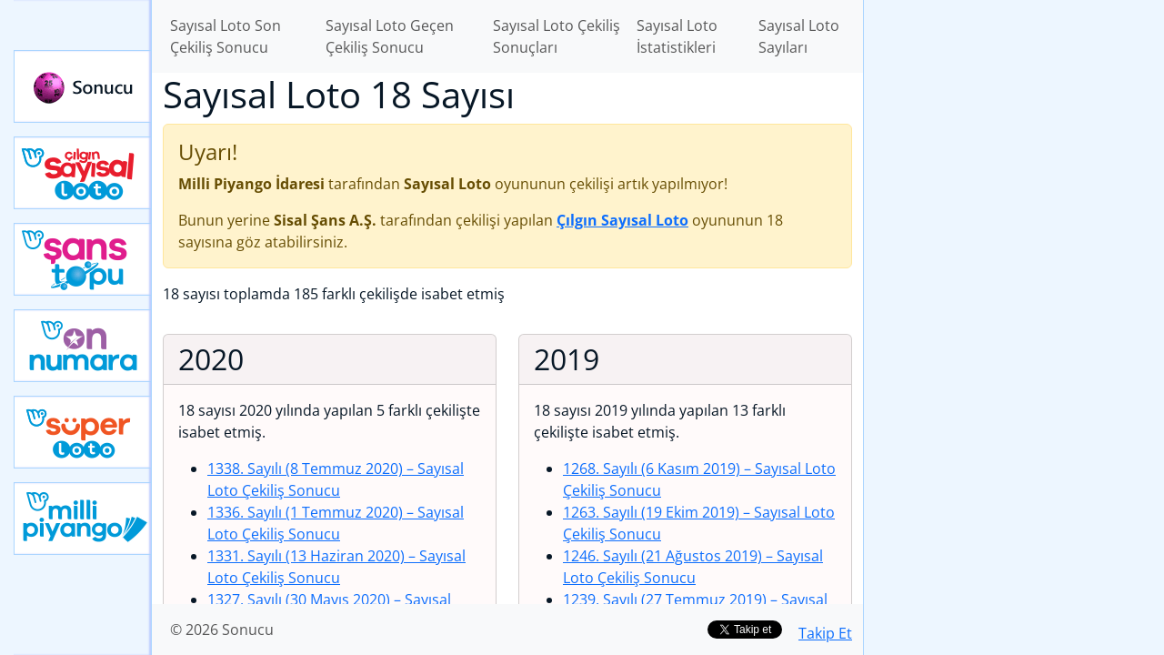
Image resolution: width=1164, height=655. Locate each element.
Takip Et (825, 633)
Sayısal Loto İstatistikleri (677, 36)
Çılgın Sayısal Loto (83, 172)
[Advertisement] (1014, 287)
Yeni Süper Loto (83, 432)
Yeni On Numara (83, 345)
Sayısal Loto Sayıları (798, 36)
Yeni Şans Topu (83, 259)
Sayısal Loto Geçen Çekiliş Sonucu (390, 36)
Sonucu (83, 86)
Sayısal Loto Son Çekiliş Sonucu (225, 36)
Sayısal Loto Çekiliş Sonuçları (556, 36)
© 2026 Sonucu (222, 630)
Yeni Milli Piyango (83, 518)
